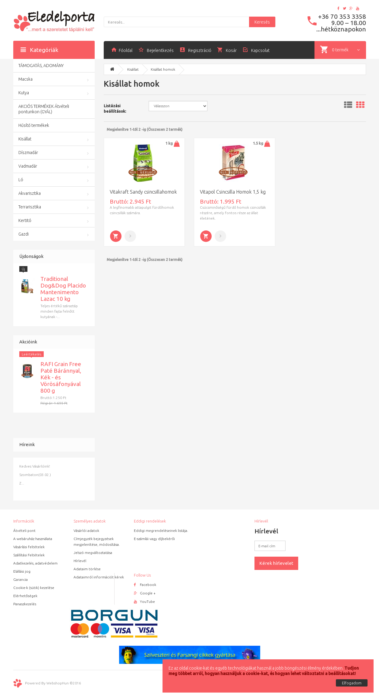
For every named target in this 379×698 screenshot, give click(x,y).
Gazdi (23, 234)
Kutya (23, 92)
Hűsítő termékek (33, 125)
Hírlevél (80, 561)
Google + (145, 593)
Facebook (145, 585)
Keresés (262, 22)
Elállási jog (21, 571)
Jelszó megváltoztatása (93, 553)
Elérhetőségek (25, 596)
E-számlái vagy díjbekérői (154, 539)
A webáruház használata (32, 539)
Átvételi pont (24, 530)
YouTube (144, 601)
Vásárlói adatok (86, 530)
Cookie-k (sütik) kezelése (33, 588)
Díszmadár (28, 152)
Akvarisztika (29, 193)
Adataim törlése (87, 569)
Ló (20, 179)
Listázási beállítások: (115, 108)
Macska (25, 79)
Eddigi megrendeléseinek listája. (161, 530)
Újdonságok (31, 256)
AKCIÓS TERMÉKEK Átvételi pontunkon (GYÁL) (43, 109)
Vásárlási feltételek (29, 547)
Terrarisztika (29, 206)
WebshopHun (57, 683)
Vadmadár (27, 166)
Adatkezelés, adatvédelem (35, 563)
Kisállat (24, 139)
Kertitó (24, 220)
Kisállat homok (163, 69)
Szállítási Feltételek (29, 555)
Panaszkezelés (24, 604)
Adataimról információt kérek (99, 577)
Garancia (20, 579)
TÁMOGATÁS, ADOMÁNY (41, 65)
